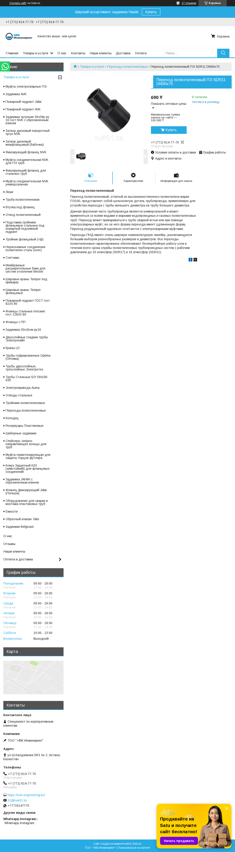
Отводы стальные (19, 395)
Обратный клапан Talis (22, 519)
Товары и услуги (35, 53)
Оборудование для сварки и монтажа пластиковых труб (27, 502)
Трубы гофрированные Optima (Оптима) (28, 357)
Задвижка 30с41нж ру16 (23, 329)
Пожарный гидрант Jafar (24, 101)
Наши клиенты (100, 53)
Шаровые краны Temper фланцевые (23, 291)
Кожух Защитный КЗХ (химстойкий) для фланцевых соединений (27, 468)
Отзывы (9, 544)
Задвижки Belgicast (20, 526)
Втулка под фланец (20, 207)
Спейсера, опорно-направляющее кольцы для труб (26, 444)
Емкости (12, 511)
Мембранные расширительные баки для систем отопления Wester (25, 268)
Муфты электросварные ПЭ (26, 86)
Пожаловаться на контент (134, 847)
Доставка (123, 53)
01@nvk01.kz (17, 800)
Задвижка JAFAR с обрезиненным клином (22, 481)
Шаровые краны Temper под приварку (26, 280)
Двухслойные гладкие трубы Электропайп (27, 338)
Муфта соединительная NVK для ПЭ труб (27, 161)
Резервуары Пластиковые (24, 425)
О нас (62, 53)
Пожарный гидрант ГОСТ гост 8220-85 (28, 302)
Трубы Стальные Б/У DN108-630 (27, 378)
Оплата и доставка (18, 559)
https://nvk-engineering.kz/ (26, 795)
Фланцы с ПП (15, 322)
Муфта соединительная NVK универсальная (27, 182)
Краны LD (13, 348)
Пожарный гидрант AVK (23, 109)
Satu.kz (137, 843)
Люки (9, 192)
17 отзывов (189, 3)
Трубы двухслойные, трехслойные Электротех (24, 367)
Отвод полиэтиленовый (23, 215)
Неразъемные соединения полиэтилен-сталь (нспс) (25, 248)
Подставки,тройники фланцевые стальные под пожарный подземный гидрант (25, 227)
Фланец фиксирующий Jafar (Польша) (26, 491)
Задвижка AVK (16, 94)
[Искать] (223, 53)
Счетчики (12, 257)
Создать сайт (17, 3)
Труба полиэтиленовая (22, 199)
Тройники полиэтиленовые (25, 403)
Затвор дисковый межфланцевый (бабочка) (25, 143)
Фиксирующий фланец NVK (26, 152)
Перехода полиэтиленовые (127, 66)
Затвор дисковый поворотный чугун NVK (27, 132)
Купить (151, 12)
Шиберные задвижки (21, 433)
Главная (12, 53)
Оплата (140, 53)
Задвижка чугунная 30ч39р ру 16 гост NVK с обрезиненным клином (27, 120)
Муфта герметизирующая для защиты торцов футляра (28, 456)
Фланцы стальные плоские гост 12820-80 (25, 312)
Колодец (12, 418)
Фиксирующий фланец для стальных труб (26, 172)
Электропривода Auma (22, 387)
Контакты (78, 53)
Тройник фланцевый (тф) (24, 239)
